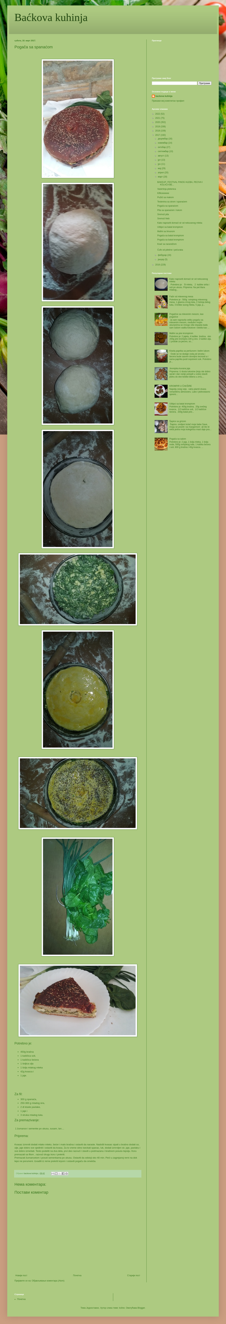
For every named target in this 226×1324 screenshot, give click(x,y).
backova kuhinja (163, 96)
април (161, 172)
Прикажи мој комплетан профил (168, 101)
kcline (122, 1308)
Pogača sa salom (177, 439)
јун (159, 164)
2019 (158, 126)
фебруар (162, 255)
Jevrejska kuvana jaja (179, 368)
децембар (163, 138)
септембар (163, 151)
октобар (162, 147)
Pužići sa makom (165, 197)
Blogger (141, 1308)
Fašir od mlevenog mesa (181, 296)
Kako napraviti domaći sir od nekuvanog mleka (179, 223)
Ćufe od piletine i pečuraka (170, 250)
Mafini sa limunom (166, 231)
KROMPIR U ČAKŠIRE (180, 386)
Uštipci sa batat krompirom (170, 227)
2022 (158, 114)
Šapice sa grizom (177, 421)
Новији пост (21, 1275)
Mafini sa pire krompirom (181, 333)
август (161, 155)
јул (159, 160)
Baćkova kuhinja (51, 17)
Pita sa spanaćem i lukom (169, 210)
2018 (158, 130)
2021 (158, 118)
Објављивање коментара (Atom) (48, 1280)
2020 (158, 122)
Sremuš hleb (163, 218)
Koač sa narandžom (167, 244)
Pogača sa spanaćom (167, 206)
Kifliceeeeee (163, 193)
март (160, 176)
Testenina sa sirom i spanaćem (172, 201)
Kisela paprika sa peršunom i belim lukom (189, 351)
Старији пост (133, 1275)
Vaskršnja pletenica (166, 189)
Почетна (77, 1275)
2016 (158, 264)
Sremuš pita (163, 214)
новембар (163, 143)
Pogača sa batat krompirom (170, 235)
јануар (161, 259)
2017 (158, 135)
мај (160, 168)
